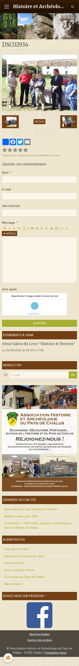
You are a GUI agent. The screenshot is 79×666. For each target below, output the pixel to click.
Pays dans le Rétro (16, 549)
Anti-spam (9, 289)
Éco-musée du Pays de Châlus (24, 577)
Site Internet (11, 206)
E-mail (6, 189)
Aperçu (9, 233)
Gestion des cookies (39, 640)
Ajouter (39, 323)
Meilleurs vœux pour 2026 (21, 516)
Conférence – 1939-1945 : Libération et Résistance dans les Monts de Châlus (38, 525)
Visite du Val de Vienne (19, 570)
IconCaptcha (34, 314)
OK (73, 375)
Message (8, 222)
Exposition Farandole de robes (24, 556)
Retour (39, 121)
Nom (5, 172)
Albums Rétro (13, 584)
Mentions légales (39, 634)
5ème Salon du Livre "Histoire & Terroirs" (38, 343)
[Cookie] (8, 657)
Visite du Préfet (14, 563)
